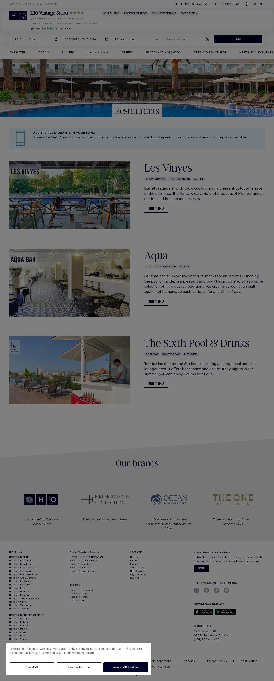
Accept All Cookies (125, 667)
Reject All (32, 667)
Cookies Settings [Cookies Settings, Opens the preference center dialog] (79, 667)
